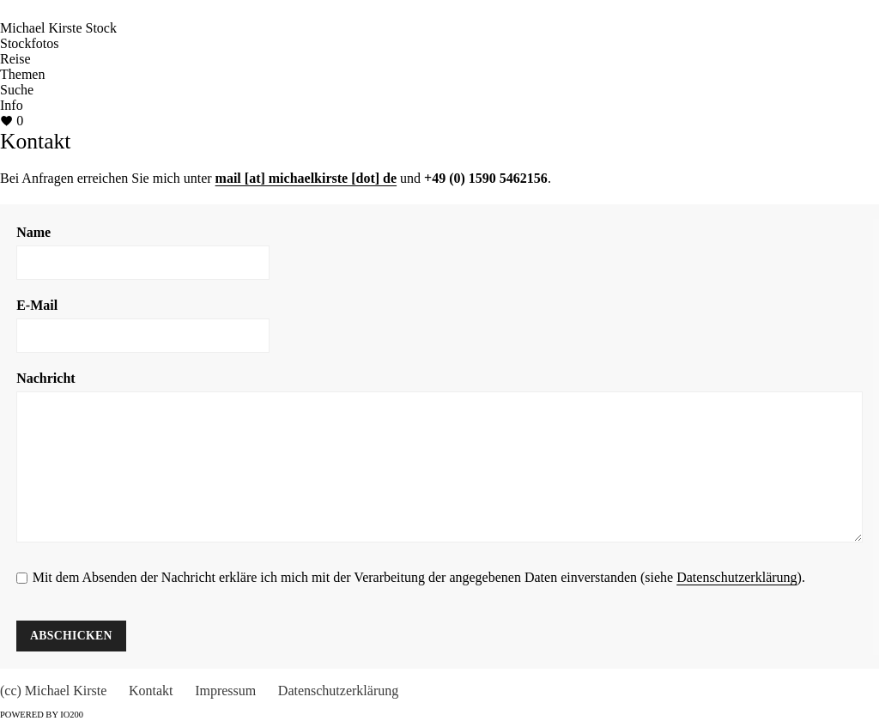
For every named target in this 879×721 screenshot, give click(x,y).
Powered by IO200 (41, 714)
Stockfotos (29, 43)
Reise (15, 59)
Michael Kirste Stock (58, 28)
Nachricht (45, 378)
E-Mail (37, 305)
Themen (22, 74)
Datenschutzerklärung (736, 577)
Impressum (225, 690)
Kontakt (151, 690)
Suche (16, 89)
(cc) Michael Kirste (53, 690)
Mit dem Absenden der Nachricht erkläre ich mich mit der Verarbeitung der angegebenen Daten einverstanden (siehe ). (419, 577)
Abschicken (71, 635)
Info (11, 105)
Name (33, 232)
